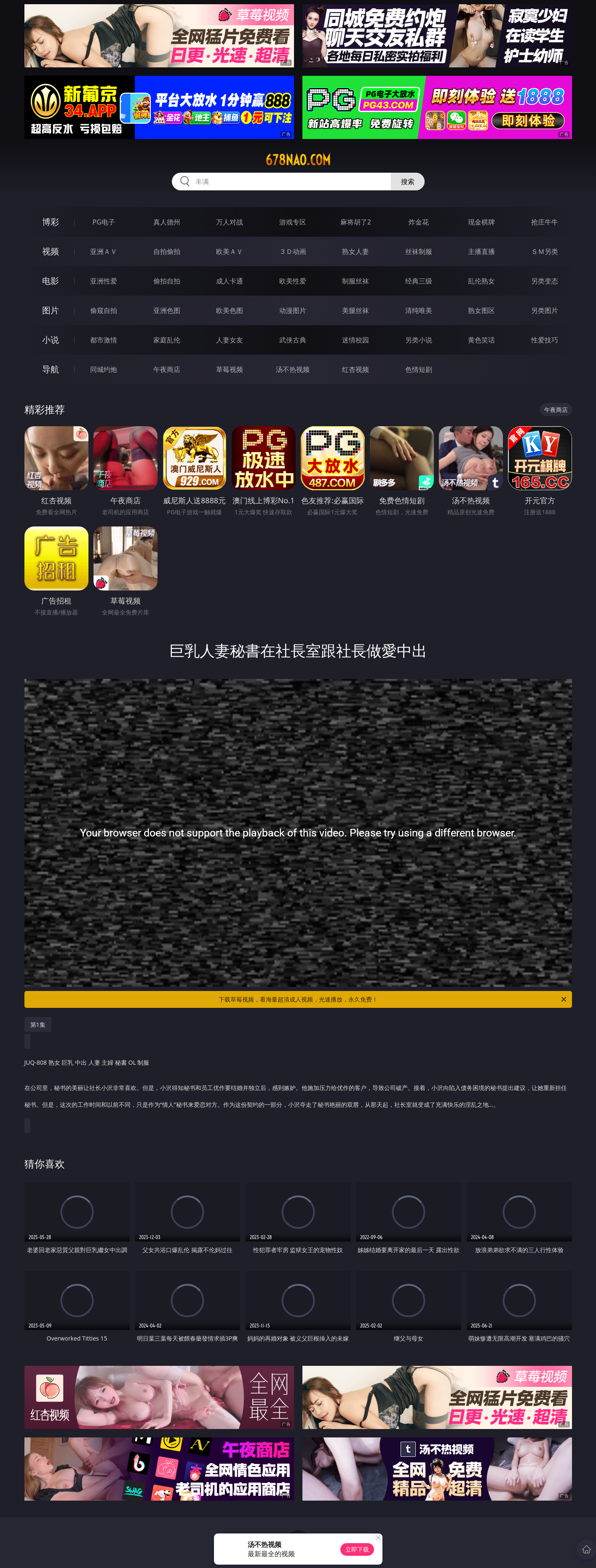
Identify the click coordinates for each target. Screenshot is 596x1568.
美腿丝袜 (355, 310)
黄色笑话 (481, 340)
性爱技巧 (544, 340)
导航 (50, 369)
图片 (50, 310)
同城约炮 (103, 369)
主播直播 (481, 251)
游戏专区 (292, 222)
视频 (50, 251)
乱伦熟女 (481, 281)
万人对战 (229, 222)
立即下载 (357, 1549)
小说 (50, 339)
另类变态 (544, 281)
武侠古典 (292, 340)
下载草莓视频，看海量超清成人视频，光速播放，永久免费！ (393, 999)
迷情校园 (355, 340)
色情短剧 (418, 369)
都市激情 (103, 340)
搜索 (407, 181)
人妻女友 (229, 340)
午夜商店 (166, 369)
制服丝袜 (355, 281)
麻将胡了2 (355, 222)
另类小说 (418, 340)
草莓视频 (229, 369)
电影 (50, 280)
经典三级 (418, 281)
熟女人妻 (355, 251)
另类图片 (544, 310)
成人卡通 (229, 281)
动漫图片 (292, 310)
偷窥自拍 (103, 310)
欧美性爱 (292, 281)
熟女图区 (481, 310)
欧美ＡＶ (229, 251)
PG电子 (104, 222)
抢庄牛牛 (544, 222)
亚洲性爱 (103, 281)
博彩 (50, 221)
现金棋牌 (481, 222)
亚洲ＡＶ (103, 251)
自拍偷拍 (166, 251)
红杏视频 (355, 369)
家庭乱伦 (166, 340)
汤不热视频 (293, 369)
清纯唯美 (418, 310)
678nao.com (298, 160)
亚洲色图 (166, 310)
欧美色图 (229, 310)
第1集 (37, 1024)
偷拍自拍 (166, 281)
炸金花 (419, 222)
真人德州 (166, 222)
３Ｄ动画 (292, 251)
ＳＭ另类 (544, 251)
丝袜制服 (418, 251)
